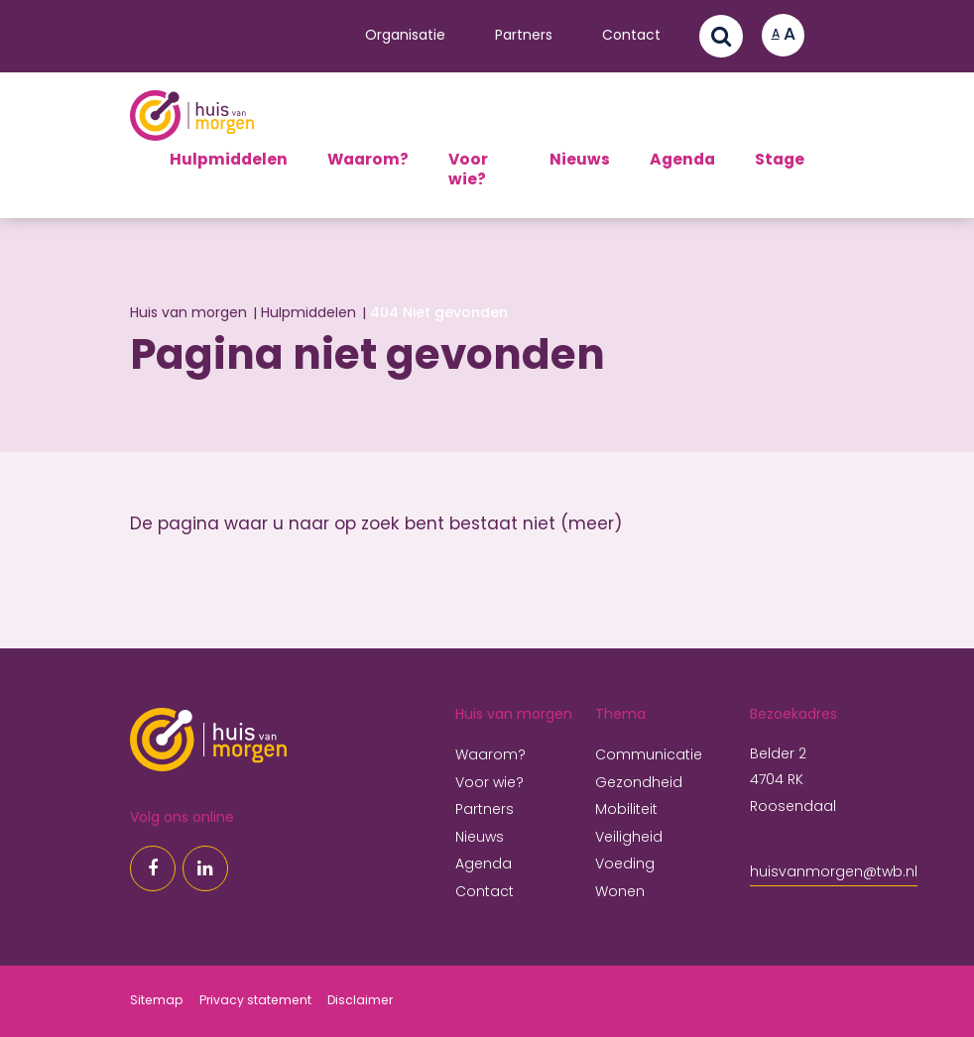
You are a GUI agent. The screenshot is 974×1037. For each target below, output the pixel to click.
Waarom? (368, 161)
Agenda (682, 161)
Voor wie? (468, 170)
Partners (523, 36)
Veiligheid (629, 838)
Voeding (625, 865)
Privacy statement (255, 1001)
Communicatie (648, 756)
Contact (631, 36)
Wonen (620, 892)
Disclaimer (360, 1001)
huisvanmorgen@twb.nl (833, 872)
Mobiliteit (626, 810)
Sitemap (156, 1001)
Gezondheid (638, 783)
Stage (779, 161)
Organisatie (405, 36)
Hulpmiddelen (229, 161)
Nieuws (579, 161)
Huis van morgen (188, 313)
